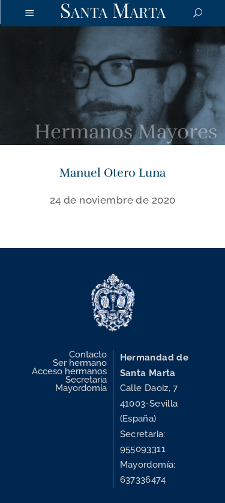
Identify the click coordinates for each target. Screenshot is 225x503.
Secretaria (86, 379)
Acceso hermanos (69, 371)
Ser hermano (80, 362)
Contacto (88, 354)
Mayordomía (81, 388)
